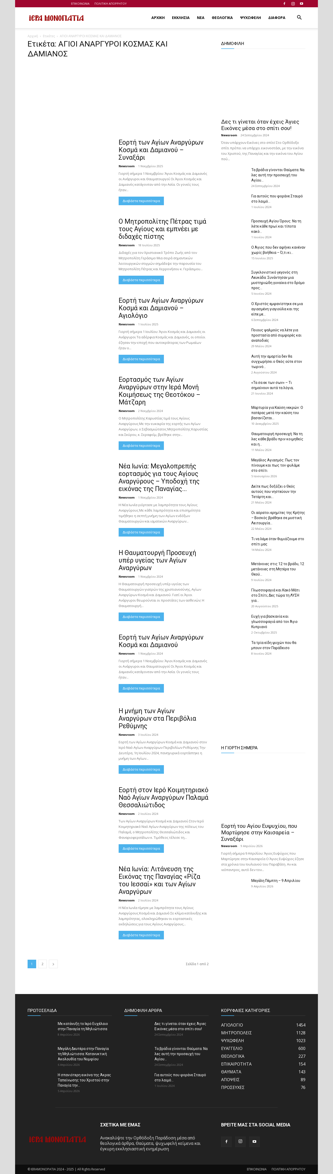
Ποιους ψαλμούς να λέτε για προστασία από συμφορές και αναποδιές (276, 335)
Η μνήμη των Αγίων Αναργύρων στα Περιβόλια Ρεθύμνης (157, 718)
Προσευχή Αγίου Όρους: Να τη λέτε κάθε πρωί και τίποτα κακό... (276, 226)
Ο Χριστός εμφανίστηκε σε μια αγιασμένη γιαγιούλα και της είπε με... (277, 309)
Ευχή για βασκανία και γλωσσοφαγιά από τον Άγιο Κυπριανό (274, 621)
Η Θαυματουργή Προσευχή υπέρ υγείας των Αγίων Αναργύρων (157, 560)
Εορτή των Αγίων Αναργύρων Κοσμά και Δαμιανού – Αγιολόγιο (161, 308)
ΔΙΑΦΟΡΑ (276, 17)
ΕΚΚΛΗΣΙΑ (181, 17)
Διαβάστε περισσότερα (141, 201)
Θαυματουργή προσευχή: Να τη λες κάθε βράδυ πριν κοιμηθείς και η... (277, 439)
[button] (299, 18)
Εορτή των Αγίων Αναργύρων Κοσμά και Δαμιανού (161, 641)
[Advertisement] (118, 100)
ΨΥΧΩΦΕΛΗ (250, 17)
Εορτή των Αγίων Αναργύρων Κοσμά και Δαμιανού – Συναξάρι (161, 150)
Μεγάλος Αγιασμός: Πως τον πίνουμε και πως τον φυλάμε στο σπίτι (275, 465)
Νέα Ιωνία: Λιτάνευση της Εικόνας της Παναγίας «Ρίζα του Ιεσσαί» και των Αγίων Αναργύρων (159, 880)
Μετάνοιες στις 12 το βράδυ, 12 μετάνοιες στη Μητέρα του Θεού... (277, 569)
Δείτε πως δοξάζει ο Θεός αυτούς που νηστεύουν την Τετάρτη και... (273, 491)
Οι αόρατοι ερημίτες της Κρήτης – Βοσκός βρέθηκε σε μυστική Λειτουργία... (278, 518)
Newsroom (127, 166)
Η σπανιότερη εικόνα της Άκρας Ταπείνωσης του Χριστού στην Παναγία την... (84, 1080)
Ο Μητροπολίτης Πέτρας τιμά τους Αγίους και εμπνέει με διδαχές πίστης (162, 229)
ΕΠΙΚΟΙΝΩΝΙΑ (80, 3)
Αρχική (33, 36)
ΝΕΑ (200, 17)
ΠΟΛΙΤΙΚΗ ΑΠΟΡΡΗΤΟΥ (110, 3)
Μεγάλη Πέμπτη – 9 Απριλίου (275, 881)
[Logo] (56, 18)
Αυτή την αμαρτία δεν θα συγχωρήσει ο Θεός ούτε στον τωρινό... (276, 361)
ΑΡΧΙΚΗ (158, 17)
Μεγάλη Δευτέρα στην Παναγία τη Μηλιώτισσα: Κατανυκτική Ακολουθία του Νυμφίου (83, 1054)
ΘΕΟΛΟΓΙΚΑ (222, 17)
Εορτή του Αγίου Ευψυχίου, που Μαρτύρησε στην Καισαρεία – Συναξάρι (259, 832)
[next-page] (53, 964)
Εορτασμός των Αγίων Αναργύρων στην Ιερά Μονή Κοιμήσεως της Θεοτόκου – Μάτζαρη (159, 391)
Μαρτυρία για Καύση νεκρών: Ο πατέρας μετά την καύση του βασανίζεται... (277, 412)
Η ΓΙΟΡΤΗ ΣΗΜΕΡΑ (239, 747)
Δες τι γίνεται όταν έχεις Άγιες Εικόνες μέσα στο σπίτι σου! (260, 125)
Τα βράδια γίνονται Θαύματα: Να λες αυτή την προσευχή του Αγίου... (277, 175)
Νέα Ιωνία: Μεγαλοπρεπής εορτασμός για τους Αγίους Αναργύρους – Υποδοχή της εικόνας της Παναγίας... (159, 477)
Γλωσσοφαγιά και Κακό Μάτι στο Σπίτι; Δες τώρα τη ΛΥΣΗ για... (275, 595)
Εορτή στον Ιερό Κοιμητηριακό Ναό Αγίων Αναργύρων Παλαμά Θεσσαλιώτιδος (163, 797)
